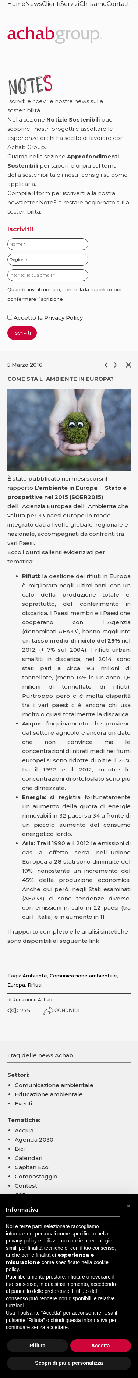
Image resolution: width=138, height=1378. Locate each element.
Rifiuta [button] (37, 1346)
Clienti (51, 3)
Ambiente (34, 975)
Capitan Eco (32, 1167)
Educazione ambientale (49, 1094)
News (33, 3)
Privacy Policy (63, 317)
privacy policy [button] (21, 1241)
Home (16, 3)
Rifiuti (35, 985)
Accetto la (25, 317)
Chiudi (130, 365)
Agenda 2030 (34, 1139)
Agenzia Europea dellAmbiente (69, 506)
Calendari (28, 1157)
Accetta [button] (100, 1346)
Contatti (119, 3)
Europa (16, 985)
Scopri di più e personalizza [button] (69, 1363)
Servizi (69, 3)
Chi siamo (93, 3)
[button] (128, 1206)
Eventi (23, 1103)
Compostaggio (36, 1176)
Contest (26, 1185)
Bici (20, 1148)
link (94, 940)
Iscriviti (22, 333)
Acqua (24, 1130)
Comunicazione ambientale (83, 975)
